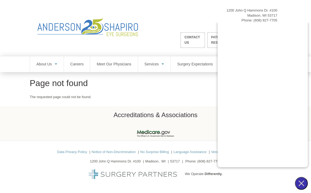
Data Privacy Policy (72, 152)
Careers (77, 64)
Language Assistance (190, 152)
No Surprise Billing (154, 152)
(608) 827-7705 (265, 20)
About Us (44, 64)
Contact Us (192, 39)
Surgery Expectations (195, 64)
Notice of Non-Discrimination (114, 152)
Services (152, 64)
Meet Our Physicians (114, 64)
